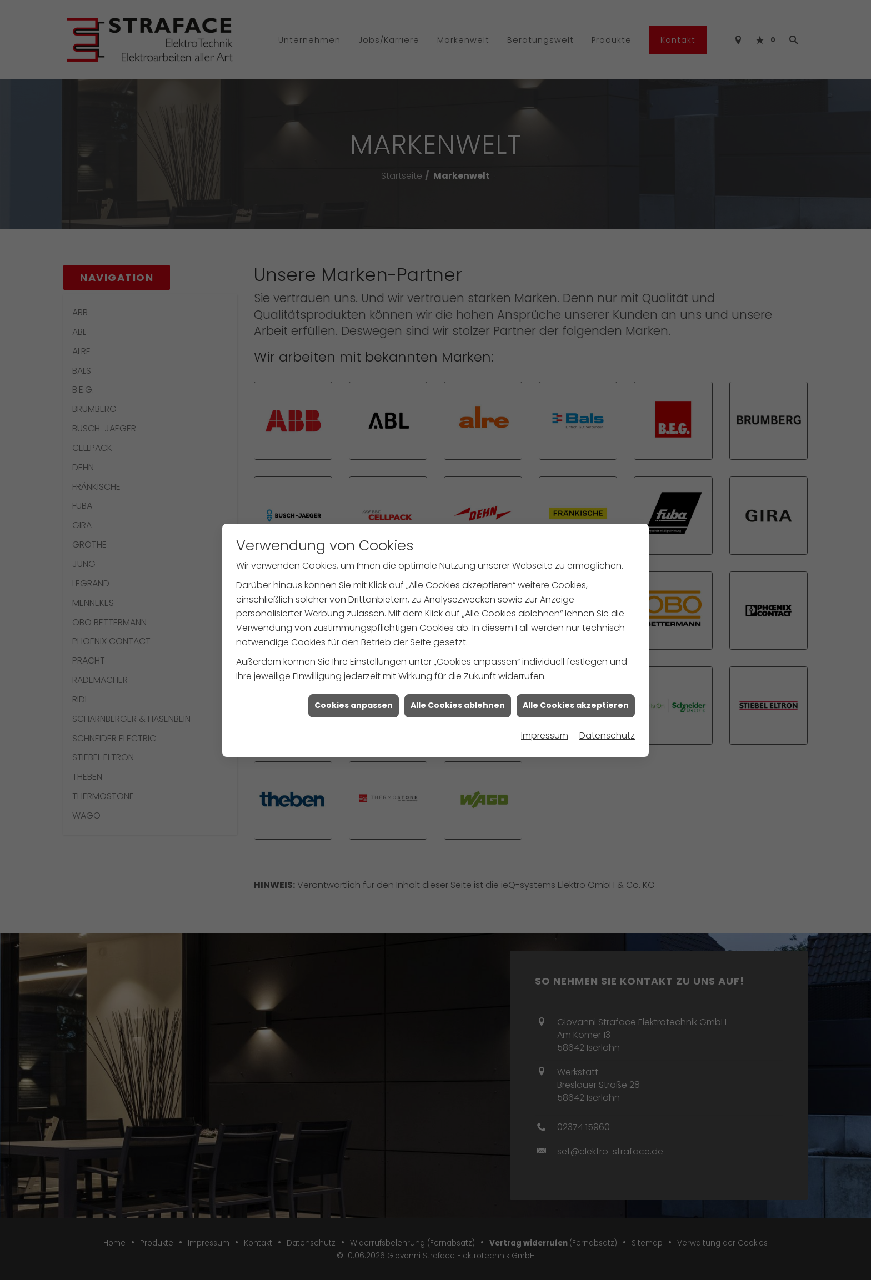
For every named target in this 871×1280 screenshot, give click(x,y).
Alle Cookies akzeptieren (576, 705)
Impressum (544, 735)
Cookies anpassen (353, 705)
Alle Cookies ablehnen (458, 705)
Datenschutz (607, 735)
